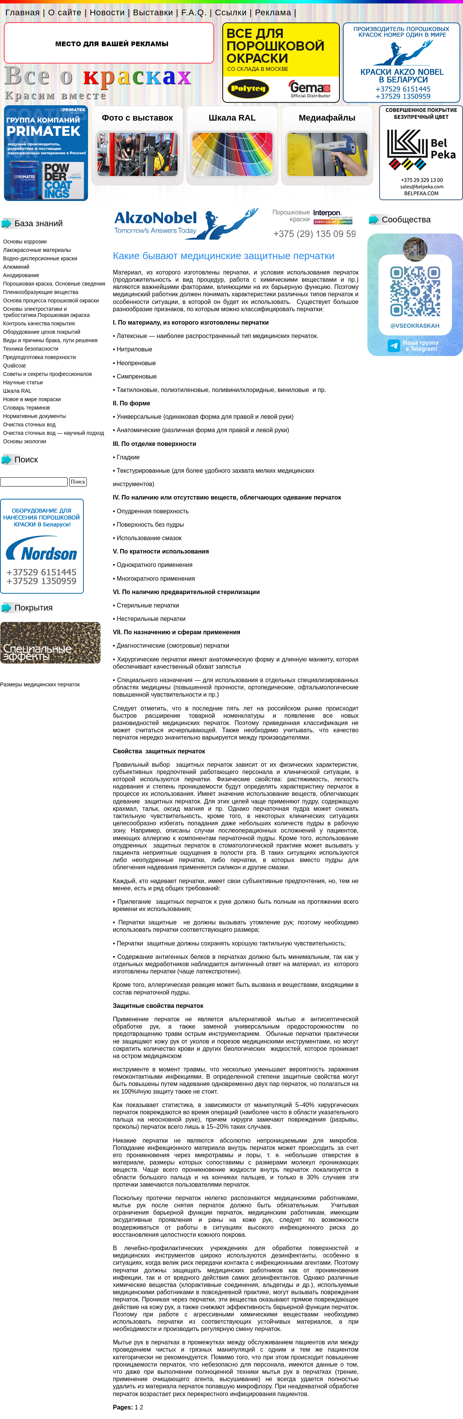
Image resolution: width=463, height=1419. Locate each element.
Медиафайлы (327, 117)
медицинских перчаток (52, 684)
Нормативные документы (34, 416)
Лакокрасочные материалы (37, 250)
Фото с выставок (137, 117)
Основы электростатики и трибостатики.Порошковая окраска (46, 312)
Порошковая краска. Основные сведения (54, 284)
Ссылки (231, 12)
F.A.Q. (194, 12)
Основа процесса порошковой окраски (51, 300)
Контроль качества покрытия (39, 323)
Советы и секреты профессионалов (47, 374)
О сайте (65, 12)
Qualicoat (14, 366)
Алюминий (16, 267)
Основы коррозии (25, 241)
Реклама (273, 12)
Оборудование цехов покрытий (41, 332)
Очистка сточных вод (29, 424)
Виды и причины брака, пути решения (50, 340)
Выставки (153, 12)
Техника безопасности (30, 349)
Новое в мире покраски (32, 399)
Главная (22, 12)
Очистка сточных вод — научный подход (53, 433)
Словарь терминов (26, 408)
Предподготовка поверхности (39, 357)
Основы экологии (24, 441)
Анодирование (21, 275)
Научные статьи (23, 382)
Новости (107, 12)
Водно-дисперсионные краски (40, 258)
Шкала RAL (232, 117)
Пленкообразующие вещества (40, 292)
